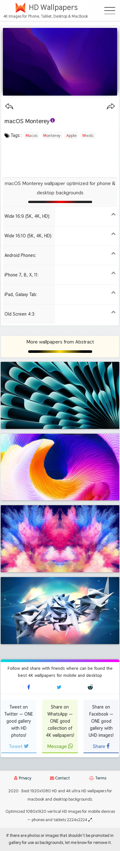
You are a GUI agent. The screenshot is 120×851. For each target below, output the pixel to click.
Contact (60, 778)
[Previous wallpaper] (9, 106)
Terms (97, 778)
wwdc (88, 135)
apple (71, 135)
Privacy (22, 778)
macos (31, 135)
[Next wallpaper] (111, 106)
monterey (51, 135)
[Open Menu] (109, 10)
